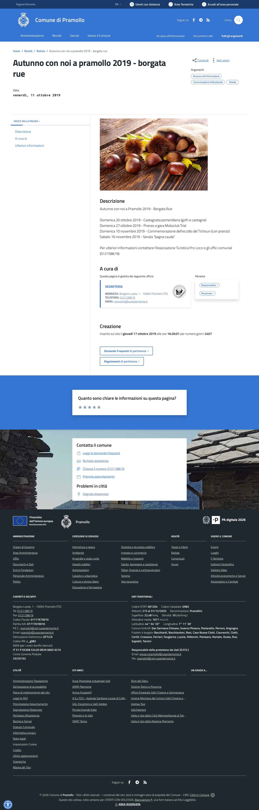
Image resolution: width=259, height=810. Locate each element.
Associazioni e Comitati (224, 581)
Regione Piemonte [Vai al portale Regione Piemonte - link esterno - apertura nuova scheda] (25, 4)
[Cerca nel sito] (238, 20)
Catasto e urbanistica (84, 576)
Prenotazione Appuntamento (30, 704)
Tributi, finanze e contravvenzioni (140, 570)
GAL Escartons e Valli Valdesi (89, 704)
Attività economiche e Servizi (228, 576)
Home (16, 51)
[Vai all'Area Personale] (220, 4)
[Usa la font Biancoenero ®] (144, 4)
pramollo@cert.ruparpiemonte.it (40, 628)
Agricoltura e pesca (83, 547)
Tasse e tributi (179, 547)
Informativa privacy (24, 733)
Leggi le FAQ (20, 698)
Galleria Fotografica (222, 564)
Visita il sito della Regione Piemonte (152, 721)
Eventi (215, 547)
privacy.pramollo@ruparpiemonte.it (160, 654)
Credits (17, 750)
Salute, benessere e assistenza (139, 564)
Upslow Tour (138, 704)
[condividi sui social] (200, 60)
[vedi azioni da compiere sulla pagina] (220, 60)
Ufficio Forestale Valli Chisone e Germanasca (157, 692)
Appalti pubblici (81, 564)
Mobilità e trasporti (132, 558)
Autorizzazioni (80, 570)
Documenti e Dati (23, 564)
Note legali (19, 738)
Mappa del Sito (22, 767)
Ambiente (78, 553)
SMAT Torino (79, 721)
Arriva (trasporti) (82, 692)
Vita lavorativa (129, 581)
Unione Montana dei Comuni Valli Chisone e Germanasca (165, 698)
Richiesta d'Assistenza (26, 715)
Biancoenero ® (143, 800)
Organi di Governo (23, 547)
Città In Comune (199, 795)
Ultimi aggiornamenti (25, 756)
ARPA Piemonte (81, 687)
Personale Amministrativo (28, 576)
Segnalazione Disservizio (27, 710)
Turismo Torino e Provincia (146, 687)
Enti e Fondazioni (23, 570)
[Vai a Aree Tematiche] (181, 4)
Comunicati (178, 558)
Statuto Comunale (24, 727)
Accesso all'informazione (170, 36)
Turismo (125, 576)
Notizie (41, 51)
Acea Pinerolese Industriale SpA (91, 681)
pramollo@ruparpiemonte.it (131, 301)
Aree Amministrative (25, 553)
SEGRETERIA (114, 286)
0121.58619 (127, 297)
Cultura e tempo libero (85, 581)
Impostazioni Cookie (25, 744)
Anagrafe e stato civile (85, 558)
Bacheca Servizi (22, 721)
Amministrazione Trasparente (30, 681)
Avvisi (174, 564)
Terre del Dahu (139, 681)
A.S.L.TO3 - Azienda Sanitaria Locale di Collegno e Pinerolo (107, 698)
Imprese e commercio (133, 553)
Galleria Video (219, 570)
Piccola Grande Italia (84, 710)
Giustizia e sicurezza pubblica (138, 547)
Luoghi (215, 553)
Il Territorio (217, 558)
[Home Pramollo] (50, 20)
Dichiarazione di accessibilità (29, 687)
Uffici (16, 558)
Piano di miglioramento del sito (31, 692)
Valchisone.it (138, 710)
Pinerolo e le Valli (82, 715)
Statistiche (19, 761)
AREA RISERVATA (127, 804)
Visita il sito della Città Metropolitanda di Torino (159, 715)
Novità (28, 51)
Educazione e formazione (87, 587)
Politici (17, 581)
